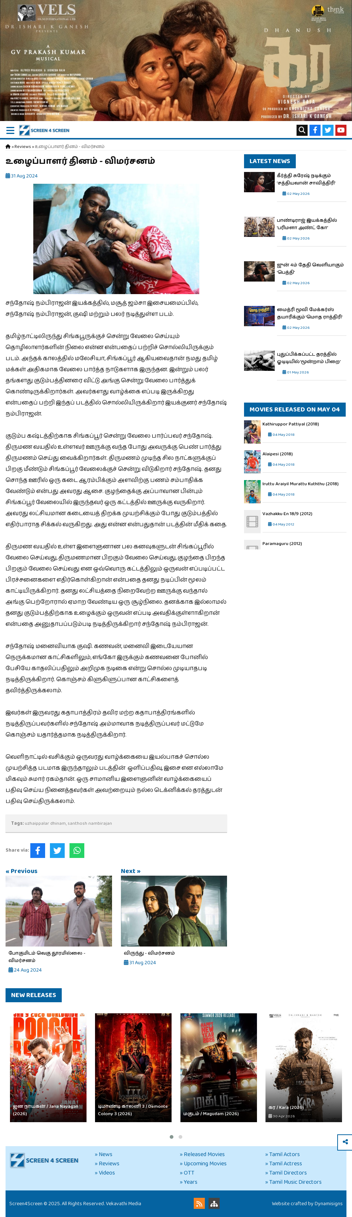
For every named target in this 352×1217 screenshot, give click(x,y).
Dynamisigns (329, 1204)
